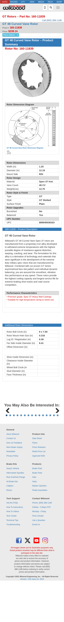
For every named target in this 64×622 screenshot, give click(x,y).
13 (50, 454)
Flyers (35, 482)
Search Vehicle (12, 507)
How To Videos (12, 550)
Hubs (34, 520)
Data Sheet (37, 477)
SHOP (59, 2)
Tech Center (11, 555)
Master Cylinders (39, 525)
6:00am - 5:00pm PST (41, 546)
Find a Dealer (38, 555)
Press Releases (39, 486)
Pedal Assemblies (39, 529)
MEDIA (41, 2)
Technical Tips (12, 559)
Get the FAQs (12, 542)
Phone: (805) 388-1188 (42, 542)
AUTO (4, 2)
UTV (23, 2)
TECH (50, 2)
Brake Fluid (37, 507)
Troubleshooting (13, 563)
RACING (14, 2)
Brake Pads (37, 512)
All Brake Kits (12, 520)
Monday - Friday (39, 550)
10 (39, 454)
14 (54, 454)
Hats (34, 516)
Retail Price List (38, 490)
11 (43, 454)
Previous (8, 429)
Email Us (36, 563)
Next (56, 429)
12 (47, 454)
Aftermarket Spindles (15, 512)
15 (57, 454)
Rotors (9, 529)
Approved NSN (38, 495)
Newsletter (10, 490)
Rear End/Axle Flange (15, 516)
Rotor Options (9, 35)
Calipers (9, 525)
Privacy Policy (12, 495)
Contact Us (11, 477)
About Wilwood (12, 473)
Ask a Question (38, 559)
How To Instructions (14, 546)
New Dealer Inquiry (14, 486)
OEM (32, 2)
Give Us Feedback (14, 482)
